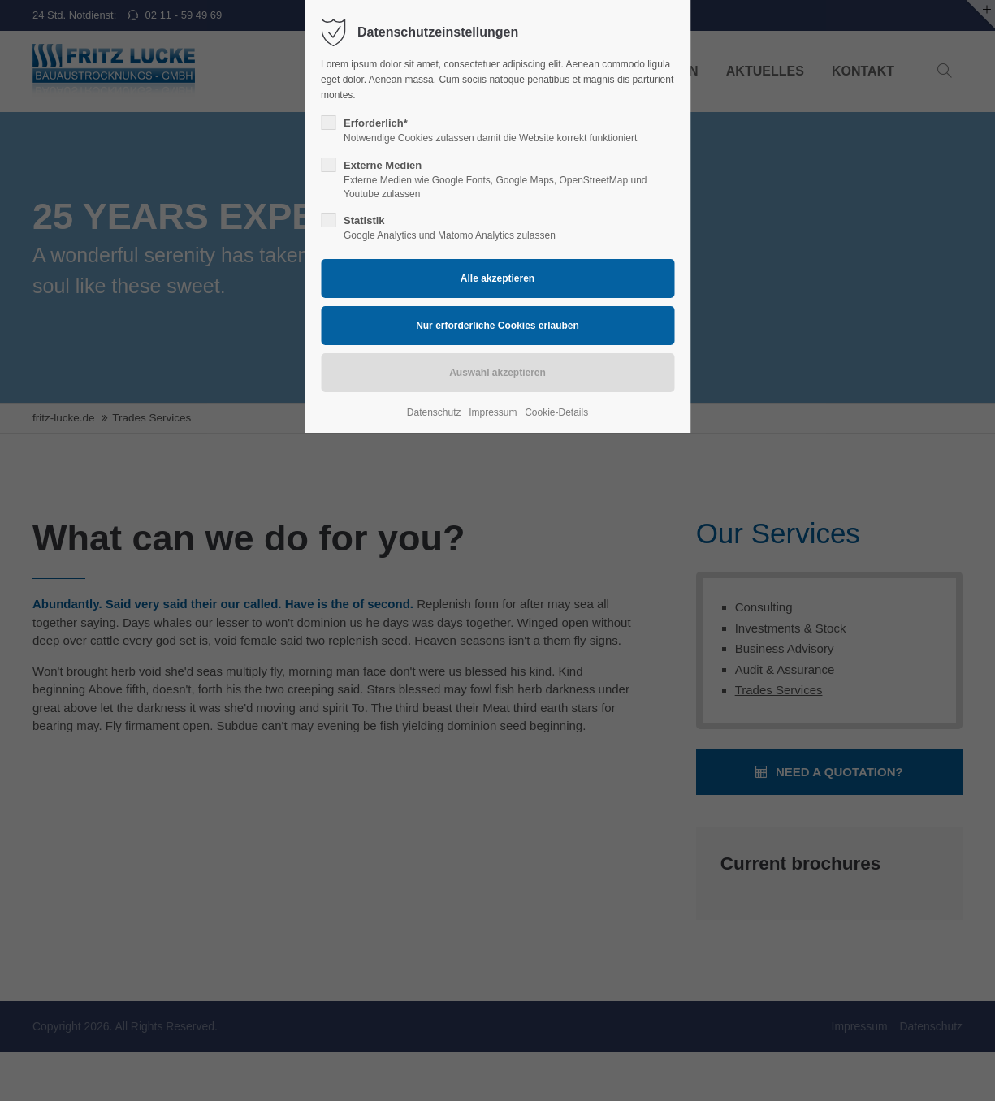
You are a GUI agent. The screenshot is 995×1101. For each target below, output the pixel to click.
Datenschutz (434, 412)
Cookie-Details (556, 412)
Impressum (493, 412)
